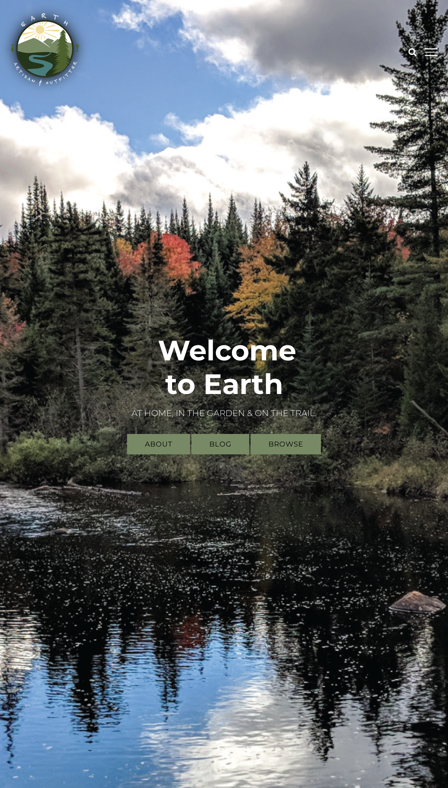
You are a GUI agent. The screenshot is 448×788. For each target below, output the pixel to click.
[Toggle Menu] (431, 52)
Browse (285, 444)
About (158, 444)
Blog (220, 444)
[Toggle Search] (412, 52)
